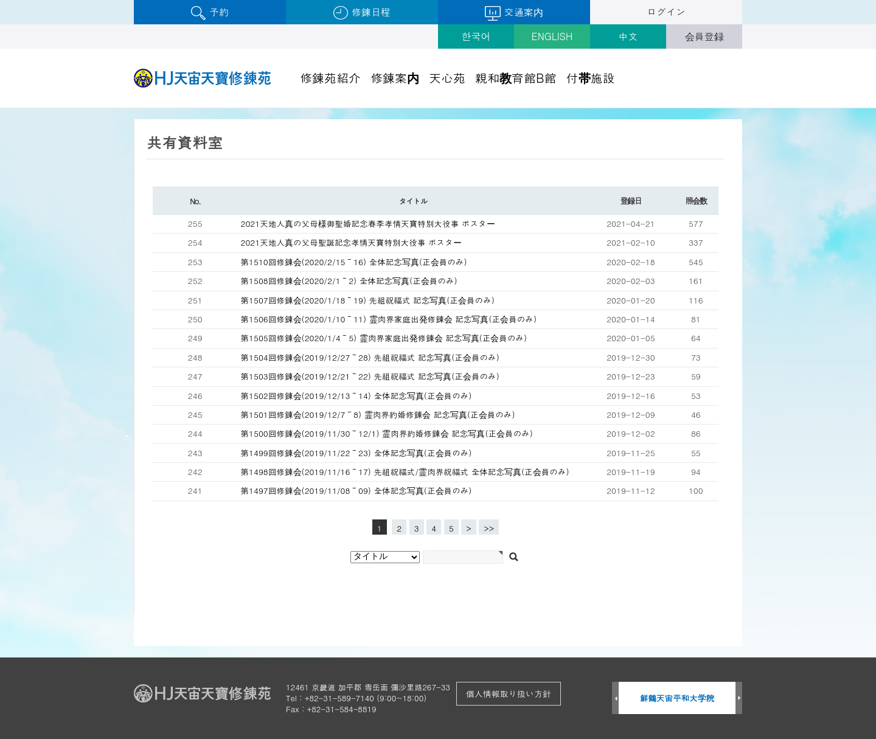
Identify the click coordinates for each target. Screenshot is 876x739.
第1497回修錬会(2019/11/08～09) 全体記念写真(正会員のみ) (356, 490)
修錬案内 (394, 77)
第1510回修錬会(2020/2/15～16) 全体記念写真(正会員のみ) (354, 262)
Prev (615, 698)
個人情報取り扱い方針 (508, 693)
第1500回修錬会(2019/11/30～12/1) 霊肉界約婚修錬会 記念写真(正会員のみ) (387, 433)
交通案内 (514, 13)
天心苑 (447, 77)
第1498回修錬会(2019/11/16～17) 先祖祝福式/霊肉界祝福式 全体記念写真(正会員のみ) (405, 471)
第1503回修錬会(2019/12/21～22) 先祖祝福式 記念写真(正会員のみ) (370, 376)
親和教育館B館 (516, 77)
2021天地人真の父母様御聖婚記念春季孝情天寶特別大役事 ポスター (368, 223)
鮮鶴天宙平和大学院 (677, 698)
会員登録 (704, 36)
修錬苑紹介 (330, 77)
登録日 (630, 200)
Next (738, 698)
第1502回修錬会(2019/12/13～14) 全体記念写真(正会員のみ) (356, 395)
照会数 (695, 200)
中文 (628, 36)
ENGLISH (552, 36)
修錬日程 (361, 12)
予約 (209, 12)
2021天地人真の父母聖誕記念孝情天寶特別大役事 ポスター (351, 242)
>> (489, 528)
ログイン (666, 12)
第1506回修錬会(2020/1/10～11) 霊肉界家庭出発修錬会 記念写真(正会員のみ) (389, 319)
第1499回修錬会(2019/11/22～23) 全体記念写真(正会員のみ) (356, 453)
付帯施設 (590, 77)
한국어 (476, 36)
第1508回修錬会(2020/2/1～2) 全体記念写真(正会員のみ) (349, 280)
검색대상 (0, 108)
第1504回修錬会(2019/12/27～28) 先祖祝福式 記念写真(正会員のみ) (370, 357)
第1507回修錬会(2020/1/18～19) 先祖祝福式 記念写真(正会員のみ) (368, 300)
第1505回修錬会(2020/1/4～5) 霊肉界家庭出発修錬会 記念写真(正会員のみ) (384, 338)
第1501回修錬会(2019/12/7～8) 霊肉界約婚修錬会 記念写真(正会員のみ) (378, 414)
